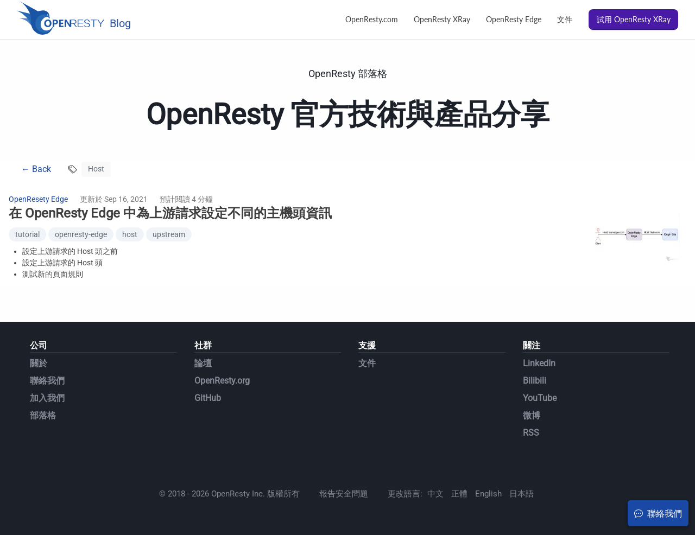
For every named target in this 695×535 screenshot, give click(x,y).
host (129, 234)
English (488, 494)
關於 (38, 363)
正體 (459, 494)
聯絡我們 (47, 380)
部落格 (43, 415)
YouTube (540, 398)
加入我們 (47, 398)
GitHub (207, 398)
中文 (435, 494)
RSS (531, 433)
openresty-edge (81, 234)
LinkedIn (539, 363)
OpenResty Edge (513, 19)
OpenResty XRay (442, 19)
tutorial (27, 234)
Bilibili (534, 380)
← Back (36, 169)
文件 (564, 19)
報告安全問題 (343, 494)
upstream (169, 234)
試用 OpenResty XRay (634, 19)
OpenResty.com (371, 19)
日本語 (521, 494)
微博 (531, 415)
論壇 (203, 363)
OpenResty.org (222, 380)
